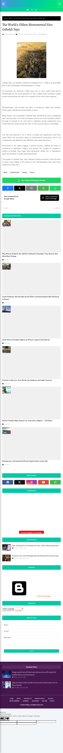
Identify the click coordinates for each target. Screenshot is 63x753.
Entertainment (14, 172)
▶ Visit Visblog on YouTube (31, 533)
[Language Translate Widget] (12, 609)
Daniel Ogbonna (9, 34)
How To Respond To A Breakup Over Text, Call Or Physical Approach (35, 545)
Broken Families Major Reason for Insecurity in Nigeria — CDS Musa (27, 421)
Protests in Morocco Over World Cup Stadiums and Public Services (27, 380)
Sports (52, 701)
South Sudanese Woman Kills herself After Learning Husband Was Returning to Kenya (30, 298)
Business (26, 701)
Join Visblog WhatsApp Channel (31, 180)
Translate (16, 611)
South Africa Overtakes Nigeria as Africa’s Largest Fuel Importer (26, 340)
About (19, 698)
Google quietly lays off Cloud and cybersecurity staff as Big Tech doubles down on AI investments (34, 673)
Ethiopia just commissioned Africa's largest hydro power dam (25, 461)
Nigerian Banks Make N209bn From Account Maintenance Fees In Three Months (34, 683)
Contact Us (28, 698)
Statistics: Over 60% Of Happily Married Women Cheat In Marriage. (35, 556)
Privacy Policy (40, 698)
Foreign (24, 172)
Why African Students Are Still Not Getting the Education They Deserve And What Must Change (30, 255)
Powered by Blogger (26, 596)
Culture (44, 701)
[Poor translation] (6, 718)
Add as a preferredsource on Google (49, 198)
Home (6, 18)
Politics (50, 698)
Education (35, 701)
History (32, 172)
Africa (11, 18)
